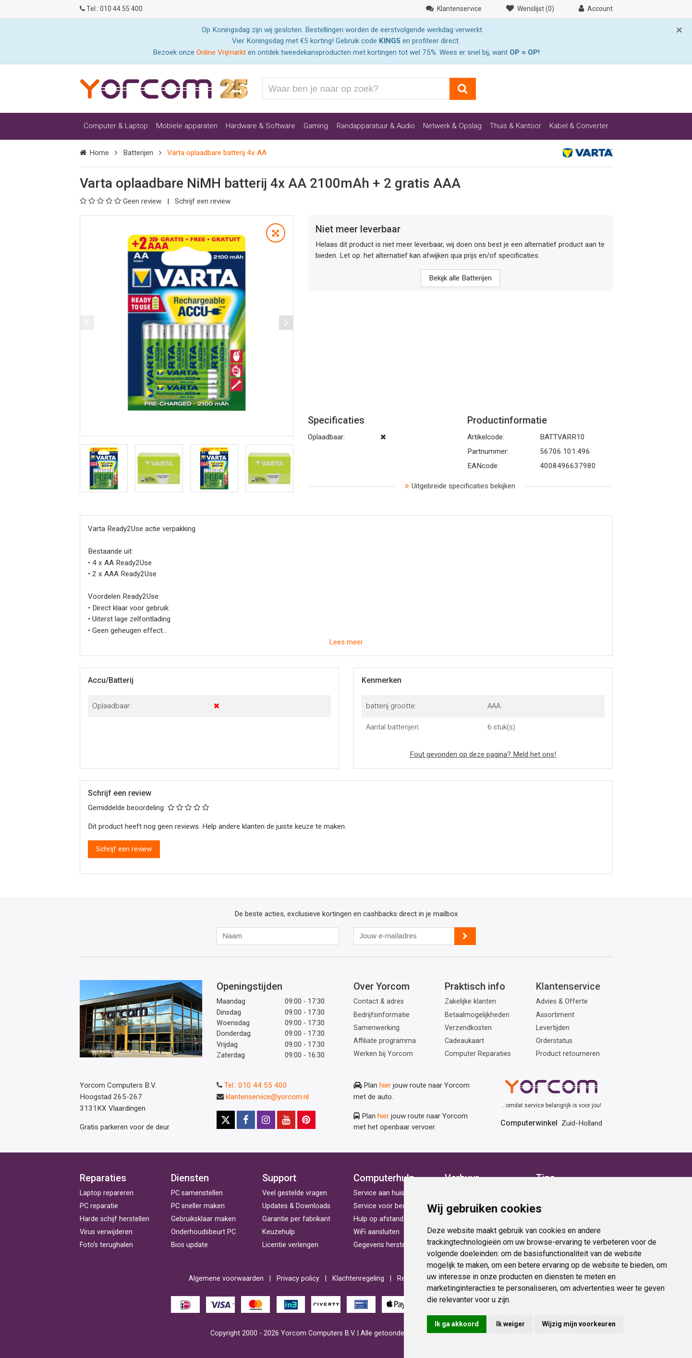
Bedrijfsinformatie (381, 1015)
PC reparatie (99, 1206)
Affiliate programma (384, 1041)
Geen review (121, 201)
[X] (226, 1120)
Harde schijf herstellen (114, 1219)
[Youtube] (286, 1120)
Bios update (189, 1245)
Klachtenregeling (358, 1278)
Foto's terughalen (106, 1245)
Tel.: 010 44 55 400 (255, 1085)
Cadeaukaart (464, 1041)
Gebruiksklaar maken (203, 1219)
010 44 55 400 (111, 8)
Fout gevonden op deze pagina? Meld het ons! (483, 754)
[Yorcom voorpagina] (164, 88)
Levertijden (553, 1028)
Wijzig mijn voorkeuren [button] (579, 1324)
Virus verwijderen (106, 1232)
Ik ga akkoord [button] (457, 1324)
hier (385, 1085)
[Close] (679, 30)
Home (99, 152)
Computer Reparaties (478, 1054)
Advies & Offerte (562, 1001)
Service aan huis (378, 1193)
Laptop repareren (107, 1193)
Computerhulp (383, 1178)
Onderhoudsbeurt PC (203, 1232)
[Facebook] (246, 1120)
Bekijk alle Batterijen (460, 278)
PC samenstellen (197, 1193)
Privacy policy (298, 1278)
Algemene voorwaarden (226, 1278)
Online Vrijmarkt (221, 52)
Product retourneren (568, 1054)
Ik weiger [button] (510, 1324)
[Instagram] (266, 1120)
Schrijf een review (203, 201)
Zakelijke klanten (470, 1001)
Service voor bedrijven (388, 1206)
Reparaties (103, 1178)
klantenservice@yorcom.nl (267, 1096)
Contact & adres (378, 1001)
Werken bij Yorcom (383, 1054)
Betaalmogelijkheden (477, 1015)
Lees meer (346, 642)
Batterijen (138, 152)
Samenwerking (376, 1028)
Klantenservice (568, 986)
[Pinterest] (306, 1120)
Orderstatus (554, 1041)
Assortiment (555, 1015)
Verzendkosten (468, 1028)
